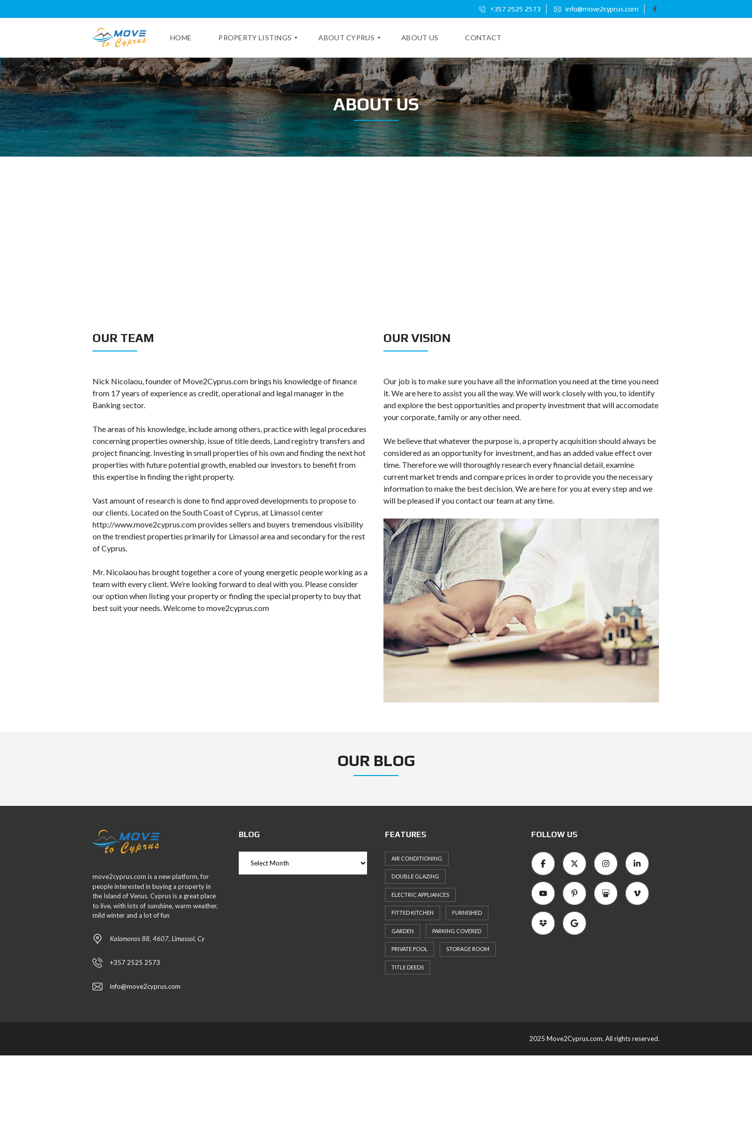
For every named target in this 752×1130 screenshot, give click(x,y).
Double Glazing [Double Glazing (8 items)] (415, 876)
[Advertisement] (376, 231)
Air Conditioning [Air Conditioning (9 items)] (416, 858)
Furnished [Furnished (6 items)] (467, 912)
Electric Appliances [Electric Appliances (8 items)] (420, 894)
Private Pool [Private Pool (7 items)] (409, 949)
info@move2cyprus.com (596, 9)
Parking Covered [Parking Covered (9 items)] (456, 931)
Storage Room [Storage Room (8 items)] (467, 949)
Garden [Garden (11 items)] (402, 931)
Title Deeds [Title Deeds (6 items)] (407, 967)
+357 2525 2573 (510, 9)
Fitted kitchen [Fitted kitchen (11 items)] (412, 912)
